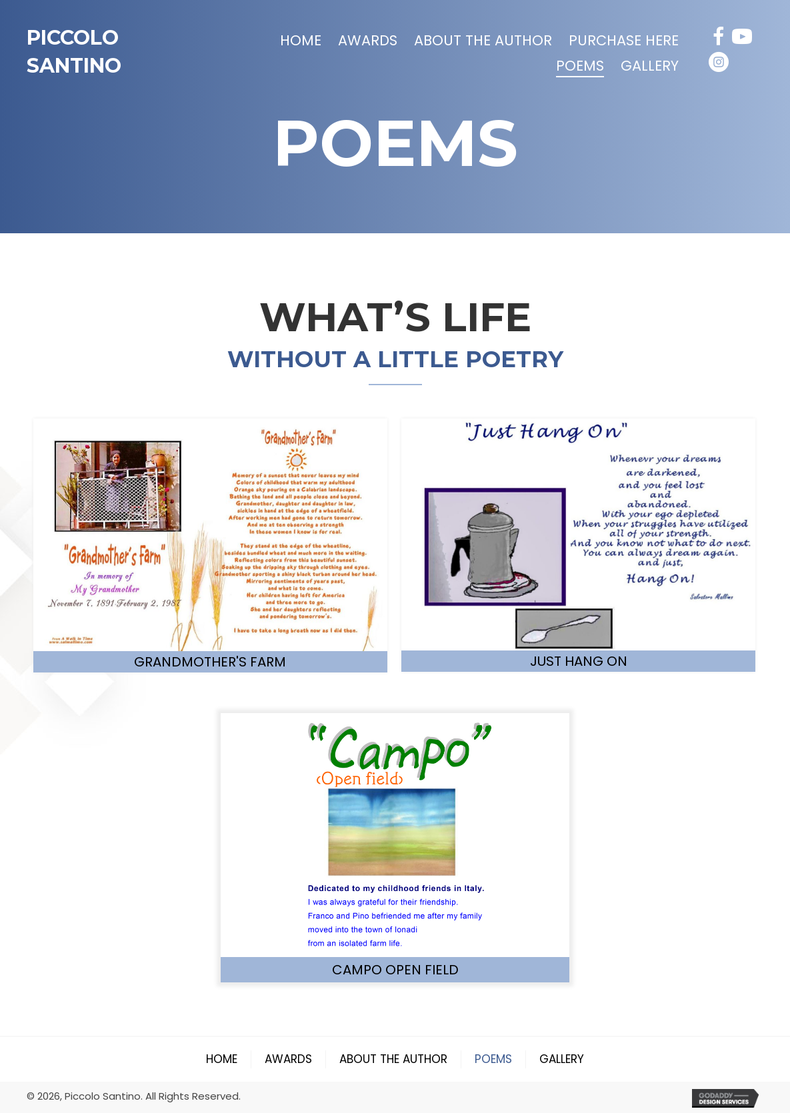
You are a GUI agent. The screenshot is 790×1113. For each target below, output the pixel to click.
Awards (288, 1059)
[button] (719, 37)
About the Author (393, 1059)
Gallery (561, 1059)
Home (221, 1059)
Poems (493, 1059)
